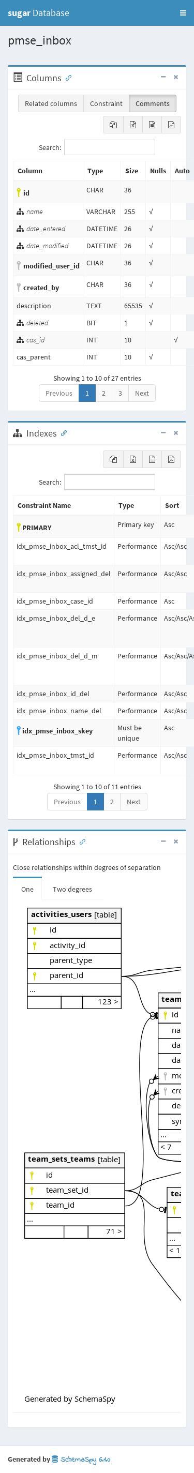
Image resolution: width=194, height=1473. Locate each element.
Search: (97, 147)
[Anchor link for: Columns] (66, 77)
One (27, 889)
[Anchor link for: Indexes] (61, 432)
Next (142, 393)
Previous (59, 393)
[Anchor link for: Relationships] (80, 841)
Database (38, 13)
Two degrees (72, 889)
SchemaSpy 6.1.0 (81, 1459)
